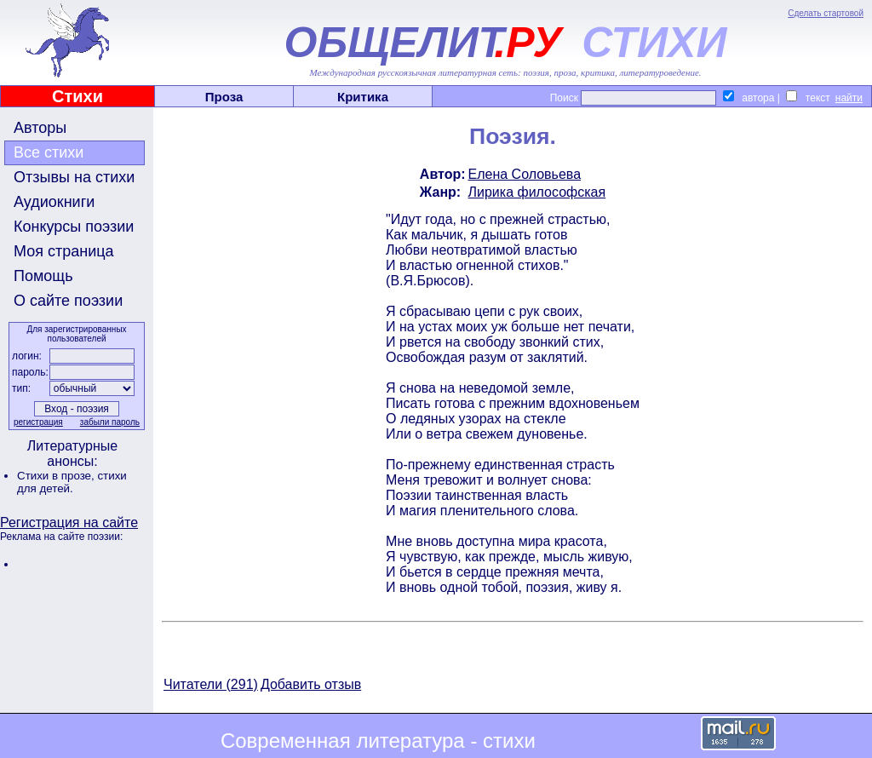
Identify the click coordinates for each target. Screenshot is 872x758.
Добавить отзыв (311, 684)
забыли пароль (110, 422)
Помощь (43, 275)
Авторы (40, 127)
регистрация (38, 422)
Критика (362, 96)
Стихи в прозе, (57, 475)
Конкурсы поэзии (74, 226)
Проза (224, 96)
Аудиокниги (54, 201)
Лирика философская (537, 192)
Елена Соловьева (525, 174)
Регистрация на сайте (69, 522)
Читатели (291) (211, 684)
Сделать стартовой (825, 13)
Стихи (77, 96)
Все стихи (48, 152)
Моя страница (64, 251)
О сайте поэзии (68, 300)
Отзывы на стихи (74, 177)
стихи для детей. (72, 482)
